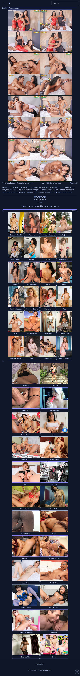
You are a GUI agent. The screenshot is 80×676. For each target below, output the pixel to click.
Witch (32, 358)
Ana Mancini (54, 410)
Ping (48, 259)
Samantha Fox (64, 260)
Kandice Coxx (64, 334)
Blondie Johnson (64, 235)
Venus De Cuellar (32, 309)
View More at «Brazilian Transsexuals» (40, 206)
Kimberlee (48, 358)
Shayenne (54, 385)
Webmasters (40, 664)
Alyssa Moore (32, 284)
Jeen (54, 435)
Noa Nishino (48, 334)
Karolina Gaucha (16, 309)
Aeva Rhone (26, 583)
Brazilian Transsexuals (10, 8)
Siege (54, 657)
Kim (54, 533)
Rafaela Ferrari (25, 459)
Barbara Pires (15, 183)
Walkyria (26, 385)
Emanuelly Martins (25, 632)
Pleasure (32, 235)
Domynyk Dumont (48, 235)
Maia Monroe (15, 260)
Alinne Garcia (25, 435)
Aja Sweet (25, 558)
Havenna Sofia (28, 183)
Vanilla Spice (54, 583)
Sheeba (32, 260)
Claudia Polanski (16, 235)
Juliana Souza (32, 334)
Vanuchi (54, 484)
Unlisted (54, 632)
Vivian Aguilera (25, 509)
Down (64, 284)
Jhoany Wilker (26, 657)
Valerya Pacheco (54, 558)
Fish (64, 309)
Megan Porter (54, 608)
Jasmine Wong (26, 608)
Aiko (25, 484)
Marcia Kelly (25, 410)
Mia (15, 333)
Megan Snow (54, 459)
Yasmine (15, 284)
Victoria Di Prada (54, 509)
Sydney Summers (64, 358)
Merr (48, 284)
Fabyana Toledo (15, 358)
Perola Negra (25, 534)
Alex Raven (48, 309)
